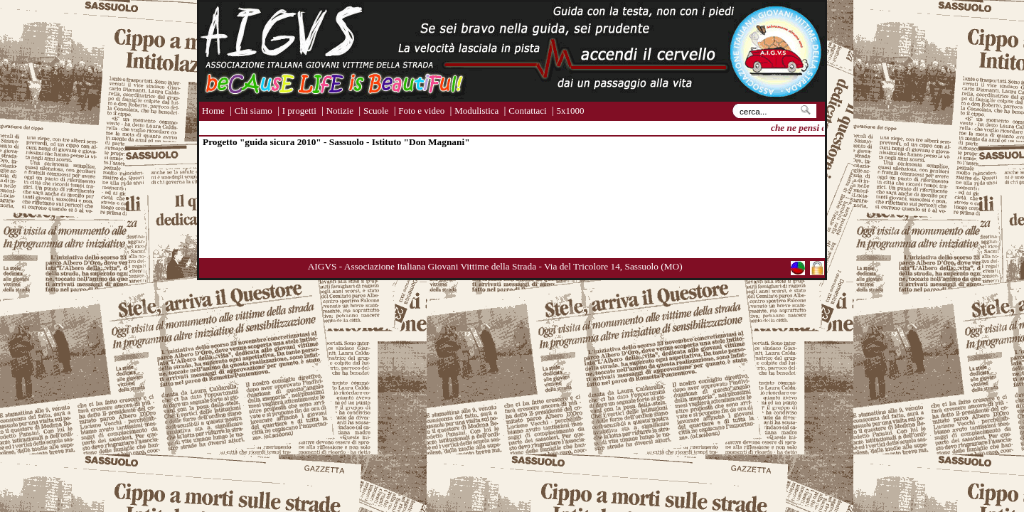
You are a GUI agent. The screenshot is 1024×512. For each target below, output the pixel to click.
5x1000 (571, 110)
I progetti (299, 110)
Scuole (375, 110)
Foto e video (421, 110)
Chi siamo (253, 110)
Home (213, 110)
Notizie (339, 110)
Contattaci (527, 110)
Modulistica (476, 110)
